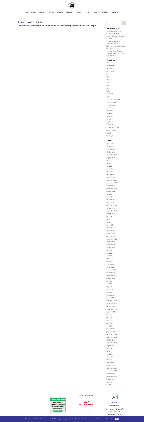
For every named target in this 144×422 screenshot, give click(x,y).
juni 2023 (109, 219)
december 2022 (111, 236)
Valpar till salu (111, 130)
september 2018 (111, 376)
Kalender (60, 12)
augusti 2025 (110, 158)
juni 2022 (109, 253)
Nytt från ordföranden (113, 99)
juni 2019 (109, 351)
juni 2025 (109, 163)
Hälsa (108, 82)
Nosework (109, 94)
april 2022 (109, 259)
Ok (117, 419)
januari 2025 (110, 177)
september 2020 (111, 309)
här (119, 411)
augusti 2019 (110, 346)
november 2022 (111, 239)
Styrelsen (115, 402)
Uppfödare (110, 122)
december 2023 (111, 205)
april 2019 (109, 357)
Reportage (109, 111)
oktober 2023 (110, 208)
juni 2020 (109, 317)
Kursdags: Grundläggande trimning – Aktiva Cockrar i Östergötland (115, 53)
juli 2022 (109, 250)
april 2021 (109, 289)
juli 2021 (109, 281)
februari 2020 (110, 329)
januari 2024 (110, 202)
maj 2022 (109, 256)
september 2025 (111, 155)
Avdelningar (110, 71)
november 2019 (111, 337)
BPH (107, 77)
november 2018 (111, 371)
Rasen (79, 12)
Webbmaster (114, 405)
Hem (26, 12)
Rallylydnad (110, 108)
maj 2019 (109, 354)
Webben (105, 12)
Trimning (109, 119)
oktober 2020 (110, 306)
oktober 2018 (110, 374)
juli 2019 (109, 348)
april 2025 (109, 169)
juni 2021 (109, 284)
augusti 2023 (110, 214)
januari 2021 (110, 298)
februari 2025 (110, 174)
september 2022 (111, 245)
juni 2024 (109, 194)
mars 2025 (109, 172)
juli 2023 (109, 216)
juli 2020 (109, 315)
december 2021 (111, 270)
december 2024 (111, 180)
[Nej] (141, 419)
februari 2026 (110, 149)
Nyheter (51, 12)
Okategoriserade (111, 102)
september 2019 (111, 343)
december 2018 (111, 368)
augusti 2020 (110, 312)
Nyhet (108, 97)
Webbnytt (109, 136)
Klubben (41, 12)
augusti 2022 (110, 247)
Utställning (110, 125)
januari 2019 (110, 365)
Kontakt (33, 12)
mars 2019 (109, 360)
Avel (87, 12)
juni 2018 (109, 385)
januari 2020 (110, 332)
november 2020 (111, 303)
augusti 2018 (110, 379)
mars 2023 (109, 228)
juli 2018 (109, 382)
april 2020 (109, 323)
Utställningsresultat (112, 127)
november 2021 (111, 273)
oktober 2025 (110, 152)
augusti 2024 (110, 191)
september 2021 (111, 275)
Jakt (107, 85)
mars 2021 (109, 292)
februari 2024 (110, 200)
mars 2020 (109, 326)
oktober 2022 (110, 242)
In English (115, 12)
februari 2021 (110, 295)
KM (107, 88)
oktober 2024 (110, 186)
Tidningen (109, 116)
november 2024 (111, 183)
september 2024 (111, 188)
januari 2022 (110, 267)
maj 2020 (109, 320)
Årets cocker (110, 66)
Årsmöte (109, 68)
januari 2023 (110, 233)
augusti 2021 (110, 278)
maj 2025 (109, 166)
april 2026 (109, 144)
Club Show (109, 80)
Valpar (95, 12)
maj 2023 (109, 222)
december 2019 (111, 334)
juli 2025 (109, 160)
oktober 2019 (110, 340)
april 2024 (109, 197)
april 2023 (109, 225)
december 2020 (111, 301)
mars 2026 (109, 146)
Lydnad (108, 91)
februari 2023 (110, 230)
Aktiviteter (69, 12)
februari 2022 (110, 264)
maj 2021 (109, 287)
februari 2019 (110, 362)
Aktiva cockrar (111, 63)
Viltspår (108, 133)
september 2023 (111, 211)
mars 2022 (109, 261)
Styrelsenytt (110, 113)
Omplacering (110, 105)
